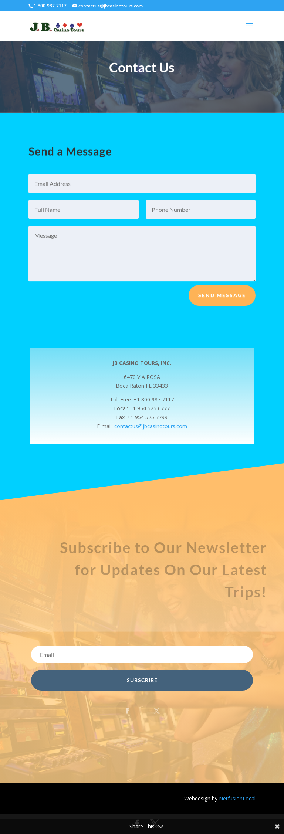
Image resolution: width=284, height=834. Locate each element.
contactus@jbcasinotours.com (150, 426)
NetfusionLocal (237, 798)
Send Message (222, 298)
